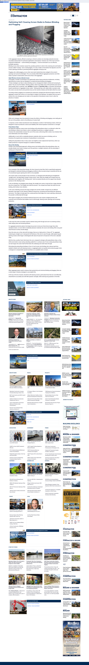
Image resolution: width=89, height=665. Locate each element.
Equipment (12, 460)
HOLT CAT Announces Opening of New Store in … (17, 487)
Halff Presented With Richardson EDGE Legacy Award (51, 442)
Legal (28, 496)
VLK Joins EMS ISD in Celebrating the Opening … (35, 480)
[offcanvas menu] (77, 15)
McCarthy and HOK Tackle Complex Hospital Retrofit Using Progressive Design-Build (67, 440)
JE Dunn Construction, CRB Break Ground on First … (16, 527)
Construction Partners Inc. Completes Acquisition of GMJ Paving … (52, 490)
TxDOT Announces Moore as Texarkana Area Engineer (33, 451)
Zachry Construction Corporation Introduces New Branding (52, 494)
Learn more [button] (32, 0)
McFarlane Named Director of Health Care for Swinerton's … (34, 403)
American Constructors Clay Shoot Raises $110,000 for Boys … (52, 458)
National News (67, 19)
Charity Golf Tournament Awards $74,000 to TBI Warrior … (51, 451)
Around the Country (68, 399)
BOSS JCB (29, 207)
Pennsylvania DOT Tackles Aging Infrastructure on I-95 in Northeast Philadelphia (67, 462)
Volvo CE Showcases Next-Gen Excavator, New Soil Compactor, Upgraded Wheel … (68, 49)
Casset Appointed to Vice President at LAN (35, 387)
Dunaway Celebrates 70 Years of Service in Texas (51, 475)
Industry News (12, 299)
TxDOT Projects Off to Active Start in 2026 (34, 454)
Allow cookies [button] (6, 2)
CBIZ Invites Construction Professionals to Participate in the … (52, 447)
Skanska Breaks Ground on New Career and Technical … (51, 396)
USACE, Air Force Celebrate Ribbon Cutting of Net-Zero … (17, 523)
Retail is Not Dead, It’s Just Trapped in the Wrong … (67, 428)
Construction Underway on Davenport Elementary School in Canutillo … (35, 487)
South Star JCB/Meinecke (33, 210)
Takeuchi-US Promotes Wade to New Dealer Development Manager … (34, 399)
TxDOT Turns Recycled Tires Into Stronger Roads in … (34, 442)
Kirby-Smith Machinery (32, 155)
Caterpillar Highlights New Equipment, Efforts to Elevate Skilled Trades (67, 33)
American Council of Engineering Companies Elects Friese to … (16, 458)
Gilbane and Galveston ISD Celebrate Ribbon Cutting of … (34, 475)
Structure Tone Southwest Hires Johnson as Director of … (16, 408)
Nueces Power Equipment (33, 258)
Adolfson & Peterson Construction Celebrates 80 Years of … (16, 399)
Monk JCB (29, 215)
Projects (47, 372)
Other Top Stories (13, 547)
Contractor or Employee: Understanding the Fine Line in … (34, 510)
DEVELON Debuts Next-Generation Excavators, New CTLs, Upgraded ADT (67, 65)
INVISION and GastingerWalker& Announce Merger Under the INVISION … (53, 481)
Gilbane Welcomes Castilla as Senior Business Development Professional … (35, 396)
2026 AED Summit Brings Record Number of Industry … (16, 480)
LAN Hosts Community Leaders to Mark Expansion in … (17, 519)
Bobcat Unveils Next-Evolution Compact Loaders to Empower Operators (67, 25)
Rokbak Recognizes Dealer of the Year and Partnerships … (17, 454)
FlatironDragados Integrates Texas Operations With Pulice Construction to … (53, 486)
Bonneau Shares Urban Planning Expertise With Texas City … (16, 515)
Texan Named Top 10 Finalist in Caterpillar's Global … (16, 475)
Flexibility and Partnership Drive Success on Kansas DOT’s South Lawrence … (67, 558)
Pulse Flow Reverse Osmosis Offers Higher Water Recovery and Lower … (67, 570)
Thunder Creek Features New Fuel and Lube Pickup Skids (66, 383)
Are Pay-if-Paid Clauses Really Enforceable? (33, 515)
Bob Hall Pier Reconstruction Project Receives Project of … (52, 403)
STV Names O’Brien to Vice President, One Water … (35, 392)
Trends (46, 427)
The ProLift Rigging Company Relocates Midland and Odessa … (16, 387)
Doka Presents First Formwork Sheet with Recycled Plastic (66, 357)
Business (47, 460)
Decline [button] (1, 2)
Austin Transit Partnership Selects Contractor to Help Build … (52, 399)
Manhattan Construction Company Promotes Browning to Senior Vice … (17, 392)
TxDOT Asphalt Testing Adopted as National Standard (34, 447)
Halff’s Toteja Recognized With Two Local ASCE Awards (17, 442)
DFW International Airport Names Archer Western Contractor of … (34, 491)
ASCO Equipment (31, 104)
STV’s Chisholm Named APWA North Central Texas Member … (17, 451)
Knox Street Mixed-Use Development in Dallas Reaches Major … (52, 387)
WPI (28, 157)
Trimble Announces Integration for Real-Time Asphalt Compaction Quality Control (68, 41)
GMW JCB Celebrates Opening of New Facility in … (17, 484)
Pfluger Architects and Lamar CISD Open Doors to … (34, 484)
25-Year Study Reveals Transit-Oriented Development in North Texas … (53, 454)
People (29, 372)
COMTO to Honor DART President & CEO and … (17, 447)
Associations (12, 427)
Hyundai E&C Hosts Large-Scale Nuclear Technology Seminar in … (16, 510)
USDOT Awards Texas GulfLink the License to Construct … (34, 458)
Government (30, 427)
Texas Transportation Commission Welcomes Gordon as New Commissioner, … (17, 404)
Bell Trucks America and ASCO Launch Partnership (17, 396)
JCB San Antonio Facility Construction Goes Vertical (17, 491)
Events (11, 496)
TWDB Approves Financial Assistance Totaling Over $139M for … (52, 392)
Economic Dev (30, 460)
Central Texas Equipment (33, 606)
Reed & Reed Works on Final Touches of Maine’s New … (67, 580)
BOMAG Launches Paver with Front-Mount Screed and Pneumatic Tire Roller (67, 73)
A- (71, 15)
